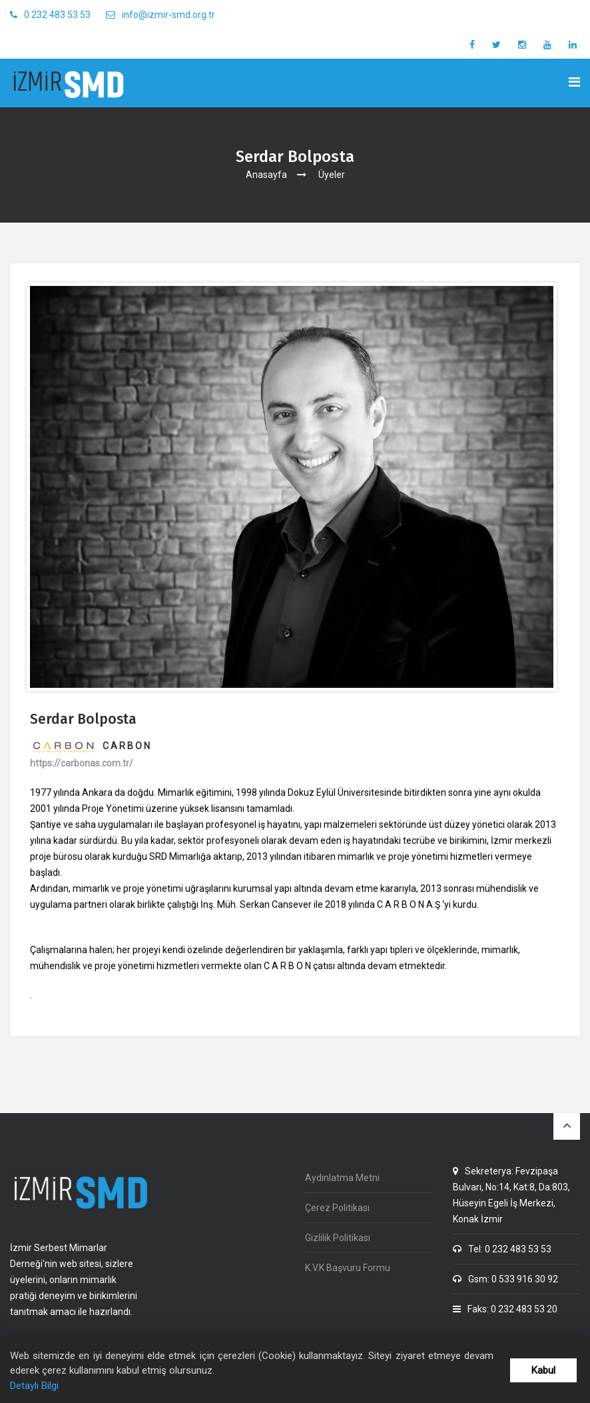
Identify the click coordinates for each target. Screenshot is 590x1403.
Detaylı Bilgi (34, 1386)
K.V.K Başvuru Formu (347, 1267)
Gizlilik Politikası (337, 1237)
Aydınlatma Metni (342, 1177)
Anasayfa (266, 174)
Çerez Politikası (337, 1207)
